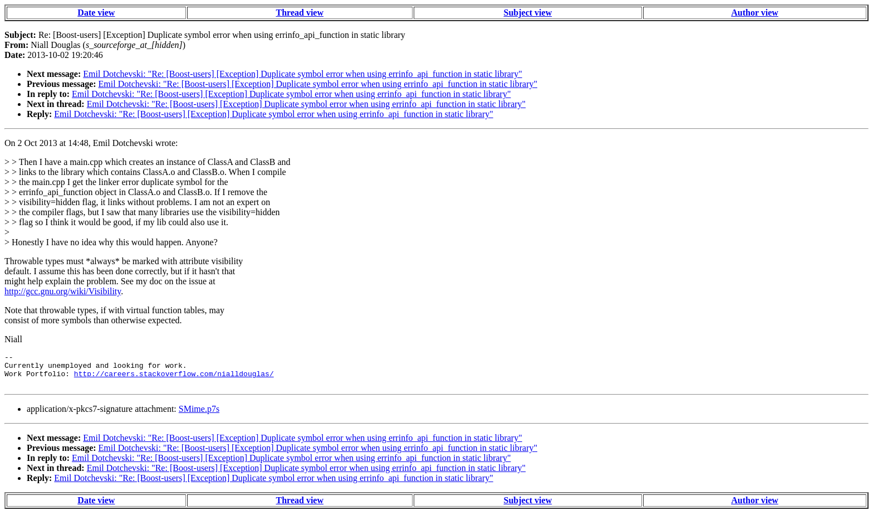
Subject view (528, 12)
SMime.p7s (199, 415)
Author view (754, 12)
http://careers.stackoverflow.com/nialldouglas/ (174, 378)
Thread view (299, 12)
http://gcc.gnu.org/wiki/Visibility (62, 291)
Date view (96, 12)
